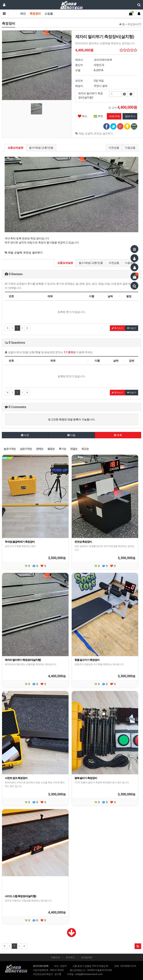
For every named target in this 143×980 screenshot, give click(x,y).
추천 (98, 116)
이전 (25, 435)
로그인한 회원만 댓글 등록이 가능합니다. (71, 419)
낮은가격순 (26, 448)
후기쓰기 (117, 328)
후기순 (62, 448)
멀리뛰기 (108, 133)
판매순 (39, 448)
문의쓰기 (117, 392)
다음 (71, 435)
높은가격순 (10, 448)
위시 (82, 116)
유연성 (98, 133)
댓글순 (73, 448)
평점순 (51, 448)
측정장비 (35, 13)
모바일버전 (86, 957)
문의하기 (70, 957)
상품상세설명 (15, 147)
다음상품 (130, 147)
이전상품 (114, 147)
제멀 (81, 133)
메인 (23, 13)
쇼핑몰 (49, 13)
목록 (118, 435)
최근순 (85, 448)
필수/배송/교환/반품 (41, 147)
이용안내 (55, 957)
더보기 (131, 328)
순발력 (89, 133)
